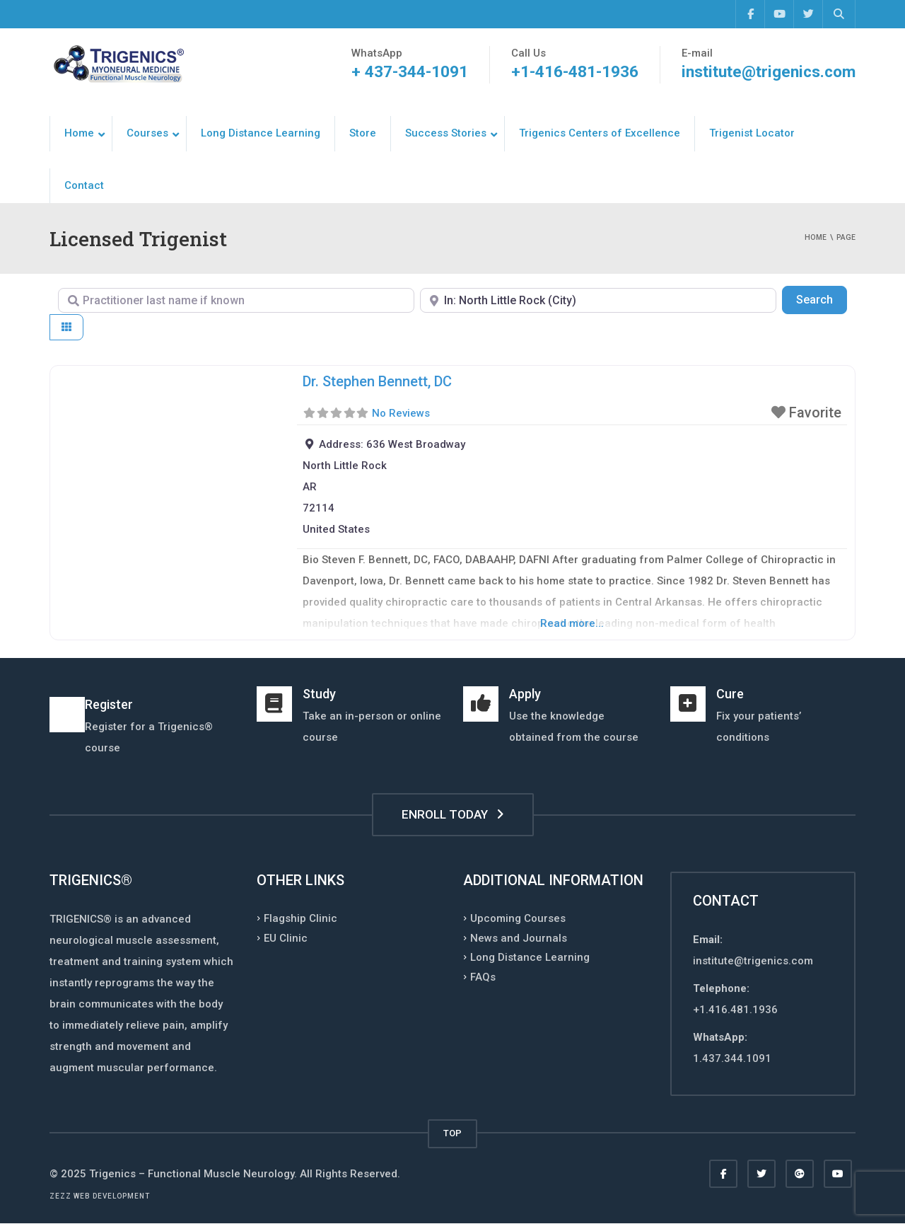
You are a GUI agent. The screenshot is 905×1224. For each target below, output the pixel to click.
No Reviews (401, 413)
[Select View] (66, 327)
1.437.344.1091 (732, 1058)
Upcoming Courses (518, 918)
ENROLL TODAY (453, 814)
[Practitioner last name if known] (236, 300)
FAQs (483, 976)
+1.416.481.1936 (735, 1009)
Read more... (572, 623)
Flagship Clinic (300, 918)
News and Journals (518, 937)
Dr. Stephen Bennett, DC (377, 381)
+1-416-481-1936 (572, 71)
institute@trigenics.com (767, 71)
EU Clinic (286, 937)
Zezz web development (99, 1196)
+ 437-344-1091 (407, 71)
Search (821, 298)
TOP (452, 1133)
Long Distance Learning (530, 957)
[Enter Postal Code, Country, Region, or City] (598, 300)
